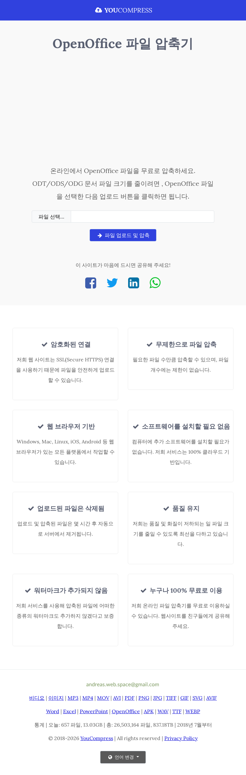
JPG (157, 698)
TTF (177, 711)
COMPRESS (123, 10)
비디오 (37, 698)
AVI (117, 698)
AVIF (211, 698)
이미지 (56, 698)
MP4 (87, 698)
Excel (69, 711)
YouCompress (96, 738)
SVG (197, 698)
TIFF (171, 698)
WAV (163, 711)
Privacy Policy (181, 738)
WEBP (192, 711)
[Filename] (142, 216)
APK (149, 711)
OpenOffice (126, 711)
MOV (103, 698)
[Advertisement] (123, 110)
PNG (143, 698)
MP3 (73, 698)
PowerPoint (94, 711)
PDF (130, 698)
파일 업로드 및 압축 (123, 235)
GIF (184, 698)
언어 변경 (121, 757)
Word (52, 711)
